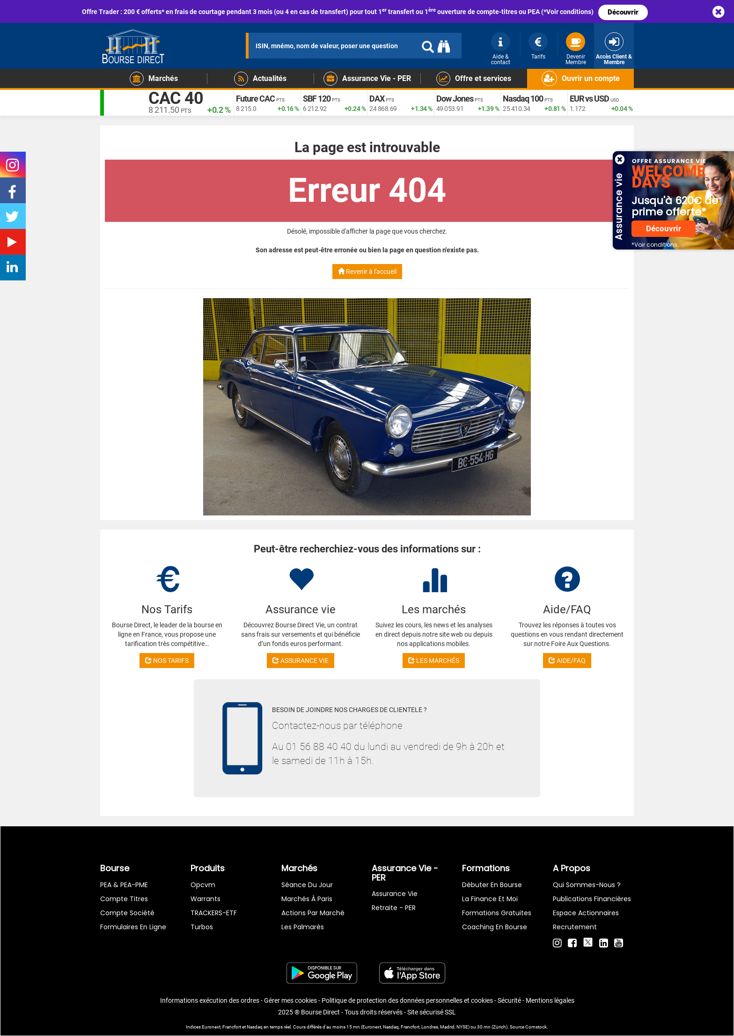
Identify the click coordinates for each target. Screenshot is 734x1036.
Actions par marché (313, 913)
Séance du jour (307, 884)
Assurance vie (395, 893)
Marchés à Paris (306, 899)
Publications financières (592, 899)
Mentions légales (550, 1000)
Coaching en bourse (494, 927)
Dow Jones (454, 98)
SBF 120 (316, 98)
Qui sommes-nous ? (587, 884)
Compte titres (124, 899)
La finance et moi (490, 899)
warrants (205, 899)
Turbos (202, 927)
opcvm (203, 884)
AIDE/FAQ (567, 660)
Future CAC (255, 98)
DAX (376, 98)
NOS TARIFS (167, 660)
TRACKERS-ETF (214, 913)
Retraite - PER (394, 907)
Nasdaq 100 (523, 98)
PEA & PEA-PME (124, 884)
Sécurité (509, 1000)
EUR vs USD (589, 98)
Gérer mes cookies (290, 1000)
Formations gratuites (496, 913)
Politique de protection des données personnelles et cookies (407, 1000)
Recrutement (575, 927)
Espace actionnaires (586, 913)
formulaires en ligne (133, 927)
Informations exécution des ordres (209, 1000)
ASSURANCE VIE (300, 660)
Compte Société (127, 913)
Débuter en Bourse (492, 884)
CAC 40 (175, 98)
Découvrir (623, 12)
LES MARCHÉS (433, 660)
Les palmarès (302, 927)
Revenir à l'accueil (367, 271)
